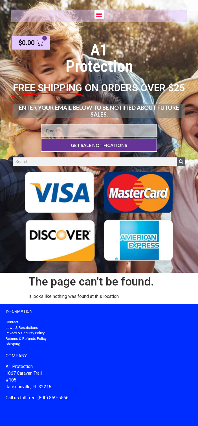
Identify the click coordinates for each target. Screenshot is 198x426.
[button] (99, 14)
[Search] (181, 161)
